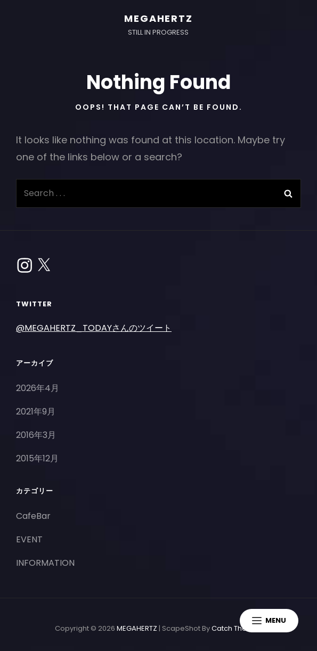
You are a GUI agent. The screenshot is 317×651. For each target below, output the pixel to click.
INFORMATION (45, 563)
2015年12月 (37, 458)
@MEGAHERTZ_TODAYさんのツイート (94, 328)
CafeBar (33, 516)
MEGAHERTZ (158, 18)
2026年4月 (37, 388)
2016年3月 (36, 435)
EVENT (29, 539)
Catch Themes (237, 628)
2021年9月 (35, 411)
